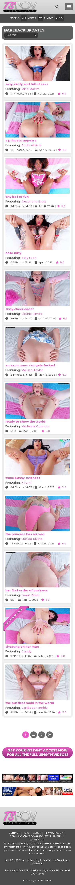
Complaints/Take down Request (29, 836)
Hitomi (26, 483)
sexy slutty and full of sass (26, 84)
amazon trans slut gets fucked (30, 365)
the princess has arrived (24, 534)
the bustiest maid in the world (29, 703)
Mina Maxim (31, 89)
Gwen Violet (31, 595)
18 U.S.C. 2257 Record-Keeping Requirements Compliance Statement (37, 862)
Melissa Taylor (32, 370)
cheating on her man (22, 646)
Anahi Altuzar (32, 145)
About (37, 832)
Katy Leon (29, 258)
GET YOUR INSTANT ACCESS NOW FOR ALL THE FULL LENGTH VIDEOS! (37, 752)
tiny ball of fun (17, 197)
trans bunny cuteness (22, 478)
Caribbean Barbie (35, 708)
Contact (14, 832)
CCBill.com (58, 870)
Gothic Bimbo (32, 314)
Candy (27, 651)
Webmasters (37, 839)
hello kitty (13, 253)
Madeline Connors (35, 426)
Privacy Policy (54, 832)
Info (26, 832)
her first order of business (26, 590)
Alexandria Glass (34, 201)
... (33, 735)
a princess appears (20, 140)
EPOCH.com (37, 873)
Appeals (57, 836)
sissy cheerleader (19, 309)
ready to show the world (25, 421)
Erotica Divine (32, 539)
